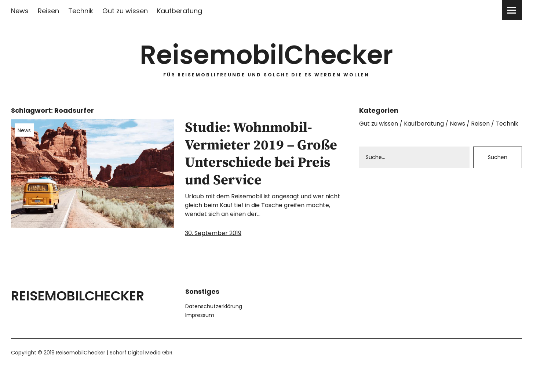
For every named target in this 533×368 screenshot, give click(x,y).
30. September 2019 (213, 233)
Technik (80, 10)
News (20, 10)
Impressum (199, 315)
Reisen (48, 10)
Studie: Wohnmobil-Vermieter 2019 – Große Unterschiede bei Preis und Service (261, 154)
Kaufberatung (179, 10)
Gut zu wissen (125, 10)
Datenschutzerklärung (213, 306)
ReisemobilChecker (266, 55)
